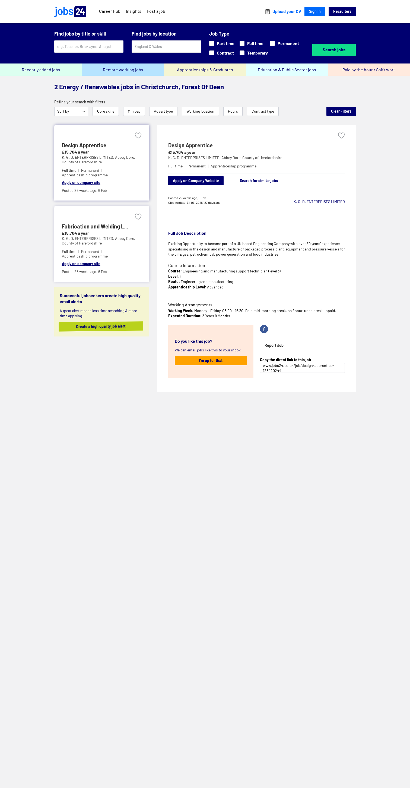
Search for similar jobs (259, 180)
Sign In (315, 11)
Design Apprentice (190, 145)
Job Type (219, 34)
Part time (221, 43)
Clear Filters (341, 111)
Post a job (156, 11)
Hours (233, 111)
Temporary (254, 52)
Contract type (263, 111)
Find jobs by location (154, 34)
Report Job (274, 345)
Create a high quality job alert (105, 326)
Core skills (105, 111)
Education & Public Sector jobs (287, 69)
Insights (133, 11)
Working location (200, 111)
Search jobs (334, 49)
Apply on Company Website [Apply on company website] (196, 180)
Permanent (284, 43)
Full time (251, 43)
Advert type (163, 111)
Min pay (134, 111)
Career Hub (109, 11)
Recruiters (342, 11)
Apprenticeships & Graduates (205, 69)
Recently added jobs (41, 69)
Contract (221, 52)
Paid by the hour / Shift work (369, 69)
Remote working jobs (123, 69)
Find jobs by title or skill (80, 34)
